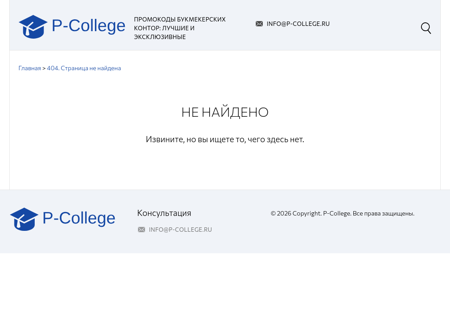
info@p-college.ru (298, 23)
